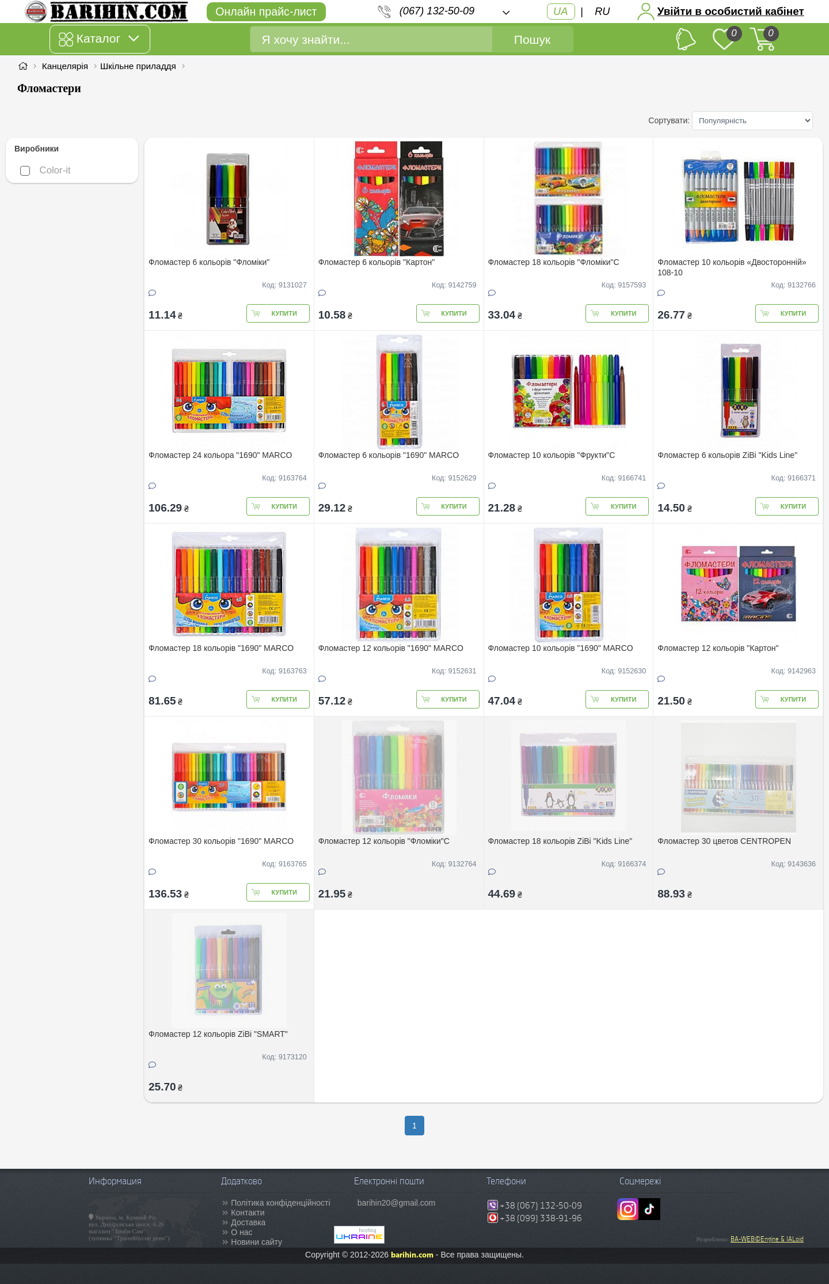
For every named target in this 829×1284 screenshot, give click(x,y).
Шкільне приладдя (138, 66)
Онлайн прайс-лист (266, 11)
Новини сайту (256, 1242)
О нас (241, 1232)
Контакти (247, 1212)
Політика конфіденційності (280, 1202)
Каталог (99, 39)
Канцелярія (65, 66)
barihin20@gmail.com (397, 1202)
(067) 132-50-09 (437, 11)
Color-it (45, 170)
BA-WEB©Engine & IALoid (767, 1239)
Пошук (532, 39)
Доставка (248, 1222)
